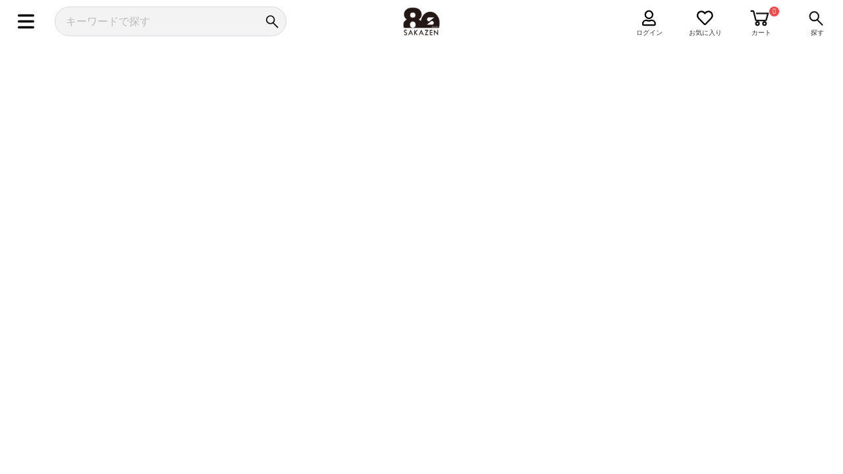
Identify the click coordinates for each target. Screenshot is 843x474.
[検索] (271, 21)
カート (761, 32)
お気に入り (705, 32)
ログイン (649, 32)
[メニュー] (26, 21)
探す (817, 32)
